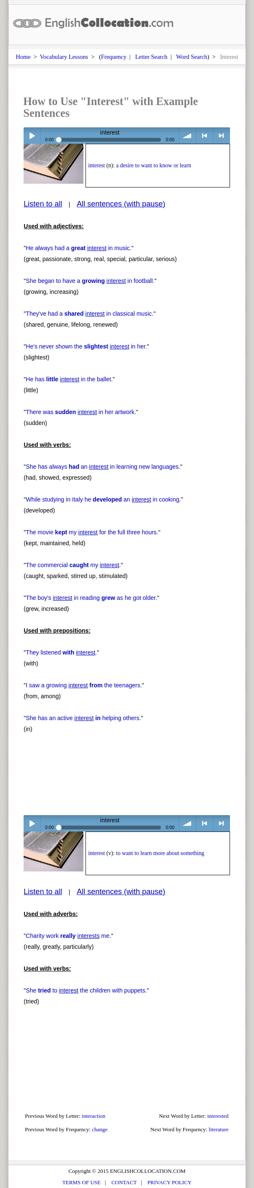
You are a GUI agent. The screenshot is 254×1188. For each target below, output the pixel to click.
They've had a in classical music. (89, 313)
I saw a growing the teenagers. (84, 685)
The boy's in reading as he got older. (91, 597)
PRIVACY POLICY (169, 1182)
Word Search (191, 56)
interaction (93, 1116)
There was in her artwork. (81, 412)
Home (23, 56)
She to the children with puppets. (86, 990)
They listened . (61, 652)
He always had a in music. (78, 248)
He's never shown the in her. (86, 346)
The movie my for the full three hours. (92, 532)
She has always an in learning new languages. (103, 466)
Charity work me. (68, 935)
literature (219, 1129)
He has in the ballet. (69, 379)
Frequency (113, 56)
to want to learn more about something (160, 853)
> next (221, 135)
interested (218, 1116)
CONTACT (123, 1182)
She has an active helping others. (83, 718)
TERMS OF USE (81, 1182)
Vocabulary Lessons (64, 56)
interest (96, 165)
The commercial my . (73, 565)
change (99, 1129)
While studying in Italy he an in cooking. (103, 499)
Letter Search (151, 56)
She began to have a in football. (90, 280)
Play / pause (32, 135)
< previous (204, 135)
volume (187, 135)
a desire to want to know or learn (153, 165)
